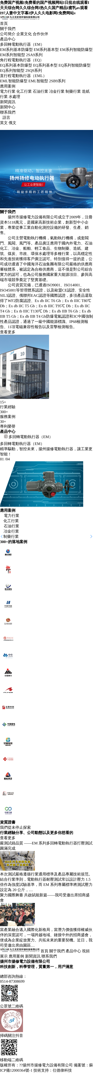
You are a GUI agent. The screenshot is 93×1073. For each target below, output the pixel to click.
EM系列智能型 (12, 55)
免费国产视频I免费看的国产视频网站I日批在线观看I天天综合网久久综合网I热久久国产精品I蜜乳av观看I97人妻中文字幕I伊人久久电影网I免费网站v (44, 7)
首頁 (4, 23)
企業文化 (24, 34)
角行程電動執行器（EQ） (22, 60)
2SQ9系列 (33, 70)
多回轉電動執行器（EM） (22, 44)
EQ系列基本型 (45, 65)
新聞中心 (7, 107)
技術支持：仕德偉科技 (52, 1070)
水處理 (14, 96)
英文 (4, 123)
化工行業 (24, 91)
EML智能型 (38, 81)
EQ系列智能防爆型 (74, 65)
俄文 (12, 123)
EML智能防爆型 (13, 81)
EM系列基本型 (46, 49)
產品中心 (7, 39)
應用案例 (7, 86)
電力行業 (7, 91)
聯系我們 (7, 112)
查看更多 (7, 332)
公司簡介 (7, 34)
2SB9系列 (57, 81)
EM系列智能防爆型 (76, 49)
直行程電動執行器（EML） (23, 76)
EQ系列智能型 (12, 70)
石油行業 (40, 91)
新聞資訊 (7, 102)
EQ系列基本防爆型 (16, 65)
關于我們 (7, 28)
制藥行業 (73, 91)
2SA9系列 (34, 55)
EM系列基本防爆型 (16, 49)
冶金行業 (57, 91)
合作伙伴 (40, 34)
